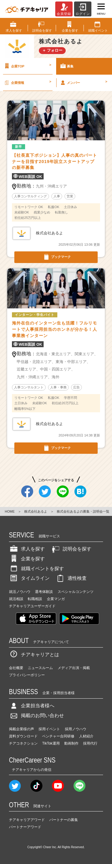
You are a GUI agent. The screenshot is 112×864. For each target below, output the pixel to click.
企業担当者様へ (31, 705)
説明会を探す (71, 549)
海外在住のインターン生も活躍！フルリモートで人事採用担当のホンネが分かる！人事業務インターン (54, 329)
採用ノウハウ (75, 729)
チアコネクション (23, 743)
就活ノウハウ (19, 592)
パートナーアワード (25, 827)
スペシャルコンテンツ (75, 592)
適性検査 (71, 578)
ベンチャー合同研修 (58, 736)
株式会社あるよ (35, 511)
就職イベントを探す (36, 568)
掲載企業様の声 (21, 729)
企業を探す (27, 558)
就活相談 (16, 599)
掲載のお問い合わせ (36, 715)
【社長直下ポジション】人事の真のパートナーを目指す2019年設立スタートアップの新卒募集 (54, 161)
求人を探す (27, 549)
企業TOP (27, 66)
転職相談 (35, 599)
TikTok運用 (50, 743)
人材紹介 (86, 736)
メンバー (83, 82)
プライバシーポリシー (27, 675)
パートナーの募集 (63, 820)
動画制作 (71, 743)
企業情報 (27, 82)
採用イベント (49, 729)
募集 (66, 66)
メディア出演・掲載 (74, 668)
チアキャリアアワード (27, 820)
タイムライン (29, 578)
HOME (10, 511)
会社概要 (16, 668)
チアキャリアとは (34, 654)
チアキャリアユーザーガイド (32, 606)
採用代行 (90, 743)
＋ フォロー (52, 50)
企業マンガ (56, 599)
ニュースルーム (40, 668)
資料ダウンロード (23, 736)
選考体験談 (44, 592)
